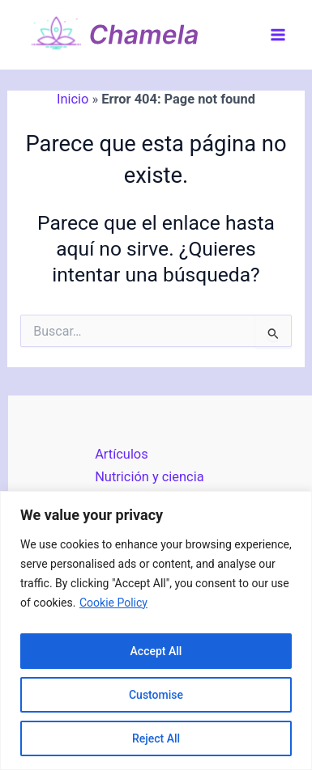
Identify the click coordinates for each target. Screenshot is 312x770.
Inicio (72, 99)
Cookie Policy (113, 602)
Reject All (156, 738)
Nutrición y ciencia (149, 476)
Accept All (156, 651)
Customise (156, 694)
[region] (156, 630)
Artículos (121, 454)
